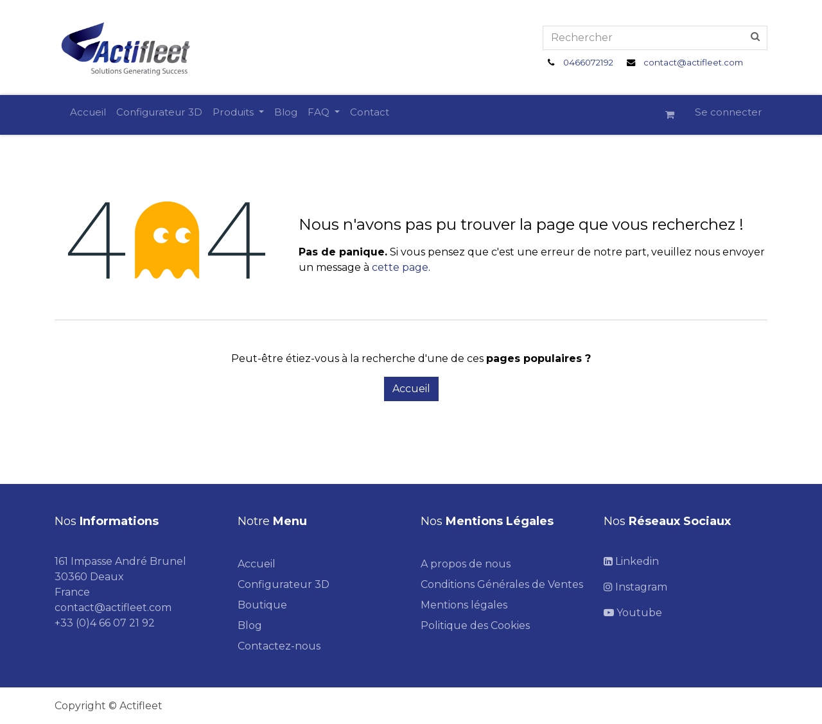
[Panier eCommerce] (675, 115)
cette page (400, 267)
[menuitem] (88, 112)
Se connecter (728, 112)
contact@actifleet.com (693, 62)
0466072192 (588, 62)
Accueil (411, 389)
